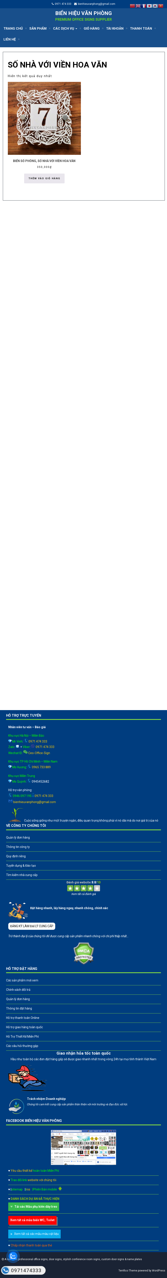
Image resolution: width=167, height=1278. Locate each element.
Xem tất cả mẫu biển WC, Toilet (32, 1220)
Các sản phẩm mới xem (22, 980)
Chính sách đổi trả (18, 989)
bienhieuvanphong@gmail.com (96, 3)
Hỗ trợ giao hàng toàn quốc (24, 1027)
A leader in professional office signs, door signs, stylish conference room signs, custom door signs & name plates (73, 1259)
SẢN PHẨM (38, 28)
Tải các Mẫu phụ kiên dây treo (35, 1206)
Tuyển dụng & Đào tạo (21, 865)
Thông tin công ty (18, 847)
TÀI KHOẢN (115, 28)
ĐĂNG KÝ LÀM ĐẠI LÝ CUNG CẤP (31, 926)
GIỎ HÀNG (92, 28)
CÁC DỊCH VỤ (65, 28)
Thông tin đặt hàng (19, 1008)
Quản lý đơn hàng (18, 837)
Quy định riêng (16, 856)
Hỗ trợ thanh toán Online (22, 1018)
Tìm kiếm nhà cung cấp (22, 875)
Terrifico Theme (128, 1270)
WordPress (158, 1270)
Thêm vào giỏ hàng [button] (44, 178)
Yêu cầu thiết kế (35, 1170)
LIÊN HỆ (9, 39)
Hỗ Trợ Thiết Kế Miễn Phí (22, 1036)
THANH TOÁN (141, 28)
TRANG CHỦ (13, 28)
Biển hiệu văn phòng (83, 13)
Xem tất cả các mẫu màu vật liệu (36, 1234)
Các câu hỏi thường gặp (22, 1046)
